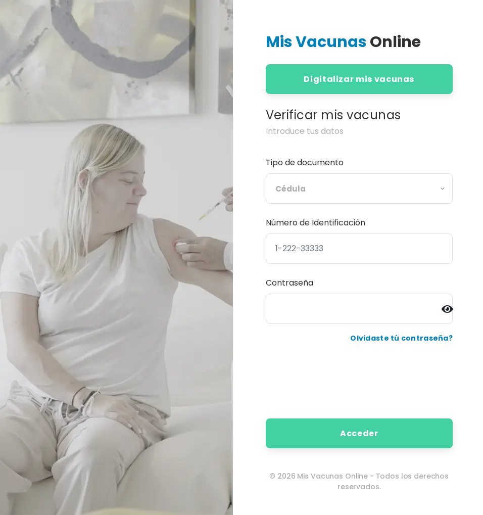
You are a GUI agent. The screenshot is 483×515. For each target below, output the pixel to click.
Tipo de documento (305, 162)
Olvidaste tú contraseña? (401, 338)
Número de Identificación (315, 222)
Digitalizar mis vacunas (359, 79)
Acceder (359, 433)
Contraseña (289, 283)
